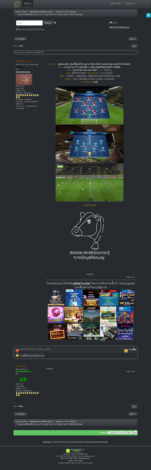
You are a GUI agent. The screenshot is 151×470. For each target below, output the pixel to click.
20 (91, 442)
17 (83, 442)
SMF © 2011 (73, 458)
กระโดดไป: (103, 433)
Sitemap (46, 442)
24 (101, 442)
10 (65, 442)
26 (106, 442)
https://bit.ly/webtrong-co (120, 27)
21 (93, 442)
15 (78, 442)
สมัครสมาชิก (115, 3)
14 (76, 442)
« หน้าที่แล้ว (20, 39)
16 (81, 442)
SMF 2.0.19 (64, 458)
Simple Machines (84, 458)
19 (88, 442)
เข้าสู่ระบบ (130, 3)
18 (86, 442)
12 (70, 442)
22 (96, 442)
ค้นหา (48, 23)
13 (73, 442)
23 (99, 442)
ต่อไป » (133, 39)
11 (68, 442)
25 (104, 442)
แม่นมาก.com (81, 283)
